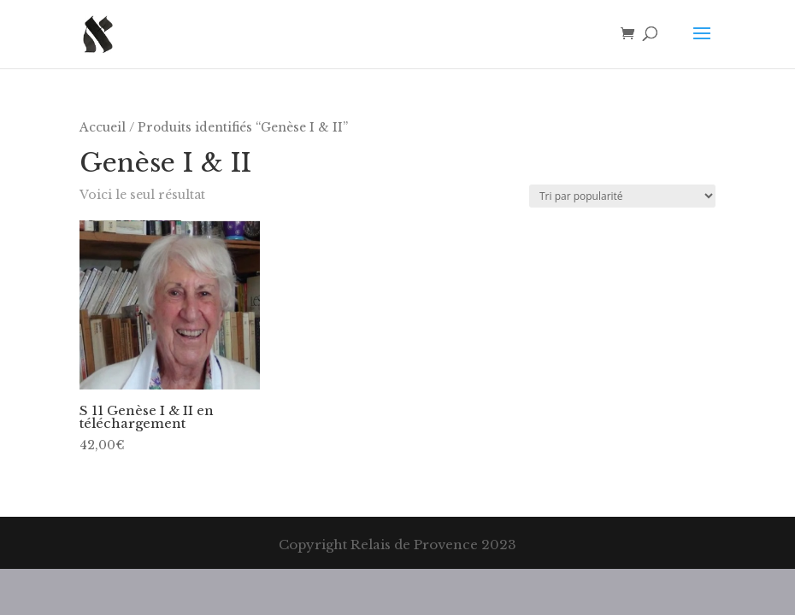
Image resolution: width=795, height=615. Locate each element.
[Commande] (622, 196)
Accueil (103, 127)
